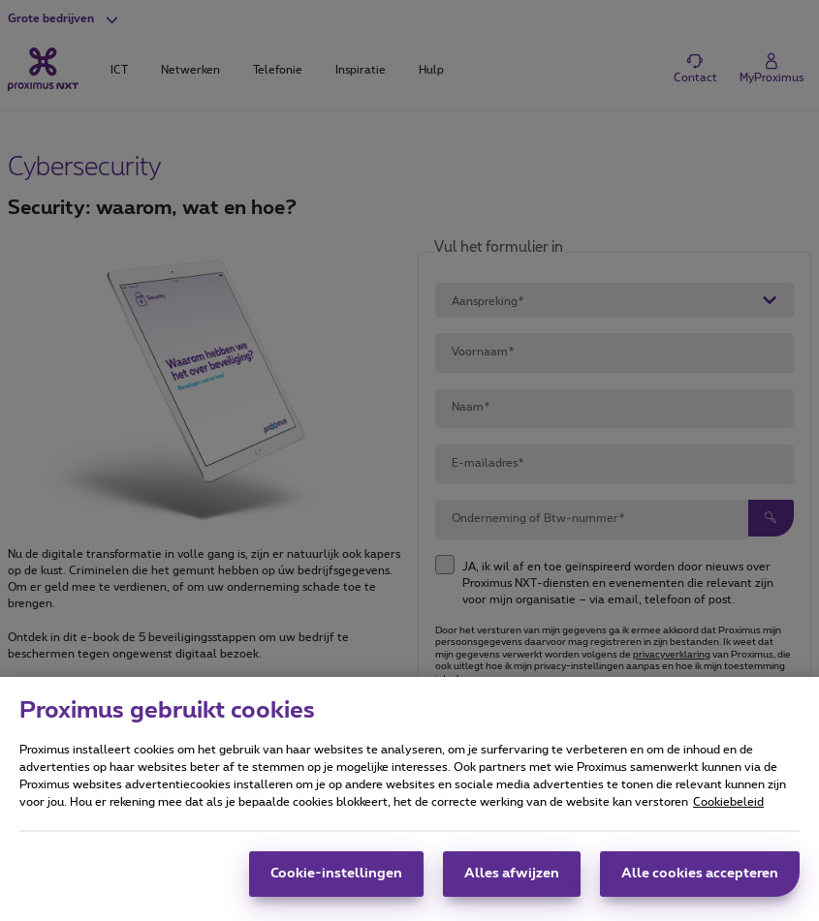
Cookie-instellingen (336, 890)
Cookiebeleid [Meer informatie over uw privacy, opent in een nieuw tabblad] (728, 818)
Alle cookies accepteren (699, 890)
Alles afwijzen (511, 890)
